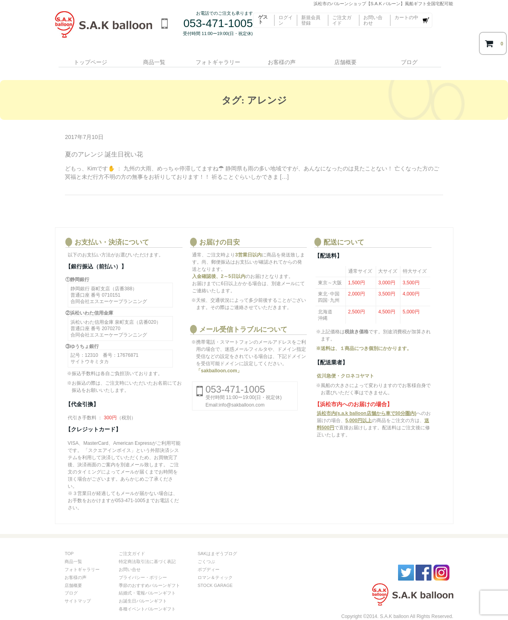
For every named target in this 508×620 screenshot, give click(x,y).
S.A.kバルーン (385, 585)
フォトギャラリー (219, 58)
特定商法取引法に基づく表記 (147, 551)
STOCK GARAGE (215, 575)
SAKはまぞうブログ (217, 543)
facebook (424, 563)
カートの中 (406, 17)
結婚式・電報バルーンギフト (147, 583)
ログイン (286, 20)
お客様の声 (286, 58)
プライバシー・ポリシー (143, 567)
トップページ (87, 58)
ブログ (418, 58)
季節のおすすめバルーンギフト (149, 575)
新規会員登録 (310, 20)
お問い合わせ (372, 20)
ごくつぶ (206, 551)
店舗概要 (352, 58)
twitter (406, 563)
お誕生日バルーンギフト (143, 591)
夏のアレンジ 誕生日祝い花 (104, 144)
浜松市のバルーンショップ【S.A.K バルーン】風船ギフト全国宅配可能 (106, 30)
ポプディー (209, 559)
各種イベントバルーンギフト (147, 598)
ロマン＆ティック (215, 567)
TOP (69, 543)
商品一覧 (153, 58)
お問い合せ (130, 559)
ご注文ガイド (341, 20)
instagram (441, 563)
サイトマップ (78, 591)
